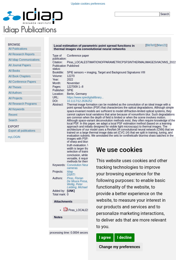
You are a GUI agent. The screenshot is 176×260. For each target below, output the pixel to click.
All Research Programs (23, 103)
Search (13, 120)
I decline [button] (124, 237)
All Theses (15, 87)
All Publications (18, 48)
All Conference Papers (22, 81)
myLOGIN (14, 137)
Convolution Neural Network (84, 165)
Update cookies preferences (88, 3)
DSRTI (71, 174)
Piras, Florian (75, 178)
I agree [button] (105, 237)
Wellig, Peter (75, 184)
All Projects (15, 98)
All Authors (15, 92)
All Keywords (16, 109)
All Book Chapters (20, 76)
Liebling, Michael (77, 187)
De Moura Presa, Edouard (83, 181)
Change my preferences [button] (119, 247)
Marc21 (161, 45)
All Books (14, 70)
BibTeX (150, 45)
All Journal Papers (20, 65)
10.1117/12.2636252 (79, 101)
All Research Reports (21, 54)
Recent (13, 114)
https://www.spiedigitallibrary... (85, 97)
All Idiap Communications (24, 59)
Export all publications (22, 130)
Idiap (70, 171)
